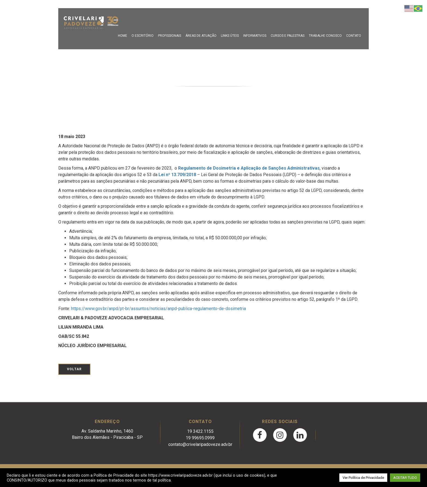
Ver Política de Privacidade (363, 478)
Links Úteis (230, 36)
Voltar (74, 369)
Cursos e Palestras (287, 36)
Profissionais (169, 36)
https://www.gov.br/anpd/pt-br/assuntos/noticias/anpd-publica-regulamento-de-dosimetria (158, 308)
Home (122, 36)
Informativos (254, 36)
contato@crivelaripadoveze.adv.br (200, 444)
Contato (353, 36)
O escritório (143, 36)
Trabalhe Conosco (325, 36)
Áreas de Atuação (200, 36)
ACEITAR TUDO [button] (405, 478)
